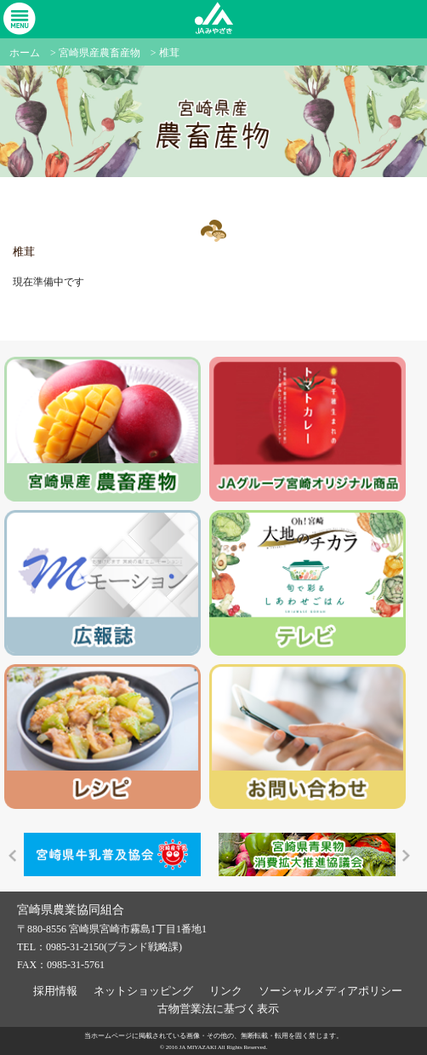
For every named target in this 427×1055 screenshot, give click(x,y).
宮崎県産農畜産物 (99, 53)
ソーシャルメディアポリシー (330, 990)
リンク (225, 990)
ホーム (24, 53)
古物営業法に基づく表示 (218, 1008)
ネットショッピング (143, 990)
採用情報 (55, 990)
